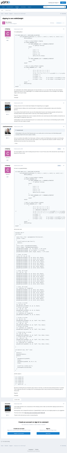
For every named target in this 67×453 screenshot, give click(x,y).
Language (31, 449)
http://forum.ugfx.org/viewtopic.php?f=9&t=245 (34, 412)
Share (52, 22)
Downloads (23, 6)
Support (29, 6)
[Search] (49, 7)
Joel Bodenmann (7, 126)
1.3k (7, 114)
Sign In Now (48, 433)
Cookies (36, 449)
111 (8, 40)
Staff (2, 10)
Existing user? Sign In (54, 2)
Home (3, 6)
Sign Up (63, 2)
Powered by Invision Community (33, 451)
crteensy (9, 22)
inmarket (7, 103)
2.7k (7, 138)
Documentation (10, 6)
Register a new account (19, 433)
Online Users (8, 10)
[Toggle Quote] (16, 130)
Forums (17, 7)
